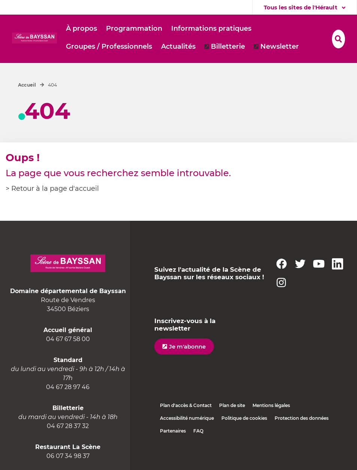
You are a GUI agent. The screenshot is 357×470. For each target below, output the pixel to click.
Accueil (27, 85)
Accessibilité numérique (187, 418)
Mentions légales (271, 405)
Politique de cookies (244, 418)
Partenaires (173, 431)
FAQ (198, 431)
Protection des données (302, 418)
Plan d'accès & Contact (186, 405)
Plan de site (232, 405)
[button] (81, 29)
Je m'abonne (187, 346)
